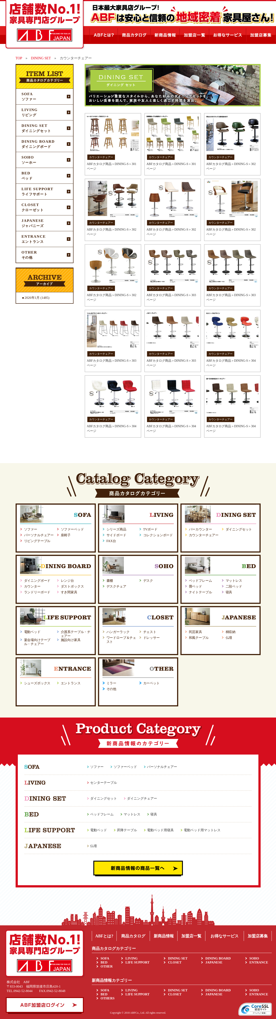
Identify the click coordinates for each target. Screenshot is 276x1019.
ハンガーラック (118, 632)
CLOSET (175, 962)
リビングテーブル (37, 541)
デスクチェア (116, 586)
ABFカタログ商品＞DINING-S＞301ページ (111, 166)
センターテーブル (103, 782)
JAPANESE (213, 962)
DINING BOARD (218, 958)
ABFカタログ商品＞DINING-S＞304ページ (231, 363)
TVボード (150, 529)
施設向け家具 (71, 640)
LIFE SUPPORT (137, 962)
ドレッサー (151, 637)
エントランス (71, 683)
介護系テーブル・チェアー (76, 634)
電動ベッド (32, 632)
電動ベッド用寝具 (160, 830)
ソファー (30, 529)
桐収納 (231, 632)
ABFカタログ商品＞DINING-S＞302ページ (231, 166)
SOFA (105, 958)
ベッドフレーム (200, 580)
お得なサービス (225, 936)
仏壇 (229, 637)
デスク (148, 580)
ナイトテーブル (200, 592)
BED (104, 962)
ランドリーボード (37, 592)
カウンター (32, 586)
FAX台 (111, 541)
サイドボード (116, 535)
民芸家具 (195, 632)
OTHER (107, 966)
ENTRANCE (258, 962)
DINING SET (178, 958)
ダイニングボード (37, 580)
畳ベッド (195, 586)
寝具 (229, 592)
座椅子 (66, 535)
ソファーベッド (72, 529)
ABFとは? (104, 936)
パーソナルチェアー (39, 535)
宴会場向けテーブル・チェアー (37, 642)
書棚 (109, 580)
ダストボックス (72, 586)
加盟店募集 (258, 936)
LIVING (131, 958)
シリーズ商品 (116, 529)
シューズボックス (37, 683)
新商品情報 (164, 936)
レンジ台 (67, 580)
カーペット (151, 683)
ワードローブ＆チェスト (121, 640)
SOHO (254, 958)
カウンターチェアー (204, 535)
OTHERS (108, 998)
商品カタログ (133, 936)
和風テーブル (199, 637)
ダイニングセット (239, 529)
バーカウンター (200, 529)
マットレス (234, 580)
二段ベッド (234, 586)
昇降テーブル (127, 830)
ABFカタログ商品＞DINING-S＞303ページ (171, 297)
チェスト (149, 632)
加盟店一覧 (191, 936)
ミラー (111, 683)
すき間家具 (69, 592)
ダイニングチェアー (142, 798)
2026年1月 (32, 297)
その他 (111, 689)
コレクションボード (158, 535)
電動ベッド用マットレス (202, 830)
